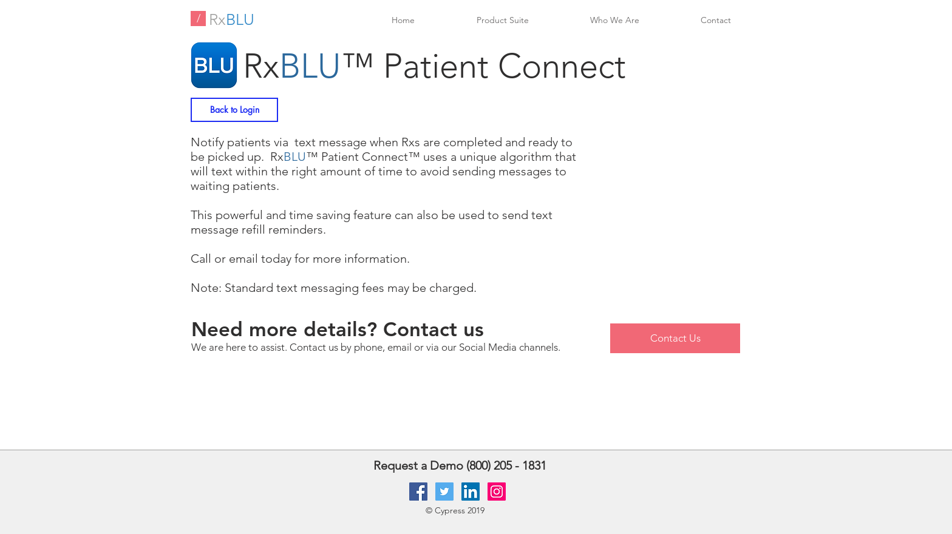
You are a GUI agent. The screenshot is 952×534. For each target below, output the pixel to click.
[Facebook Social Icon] (418, 491)
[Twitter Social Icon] (444, 491)
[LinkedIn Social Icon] (470, 491)
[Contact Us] (675, 338)
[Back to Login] (234, 110)
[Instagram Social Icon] (497, 491)
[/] (198, 18)
